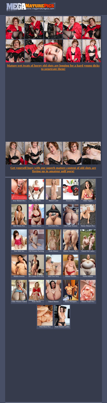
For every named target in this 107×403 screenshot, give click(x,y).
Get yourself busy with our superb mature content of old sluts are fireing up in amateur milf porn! (53, 169)
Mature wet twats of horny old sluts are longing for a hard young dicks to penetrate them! (53, 67)
